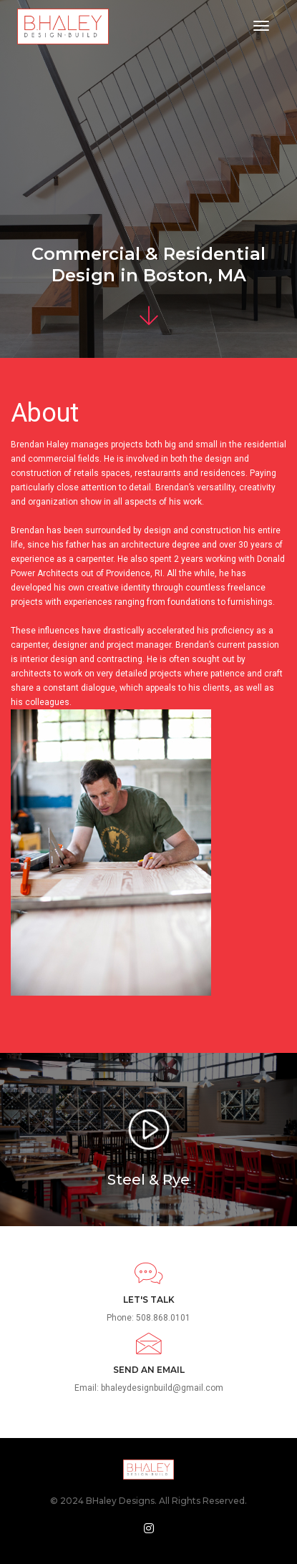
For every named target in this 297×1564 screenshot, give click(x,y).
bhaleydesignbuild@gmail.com (162, 1388)
